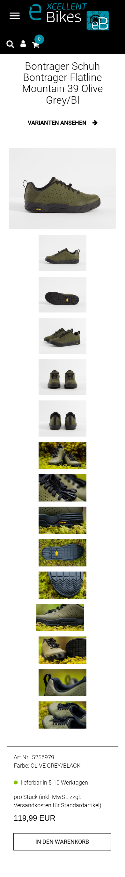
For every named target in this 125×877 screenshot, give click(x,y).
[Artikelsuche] (10, 45)
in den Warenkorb (62, 841)
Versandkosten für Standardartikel (56, 805)
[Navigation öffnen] (14, 16)
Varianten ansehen (58, 122)
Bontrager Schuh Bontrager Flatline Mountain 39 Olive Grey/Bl (62, 83)
